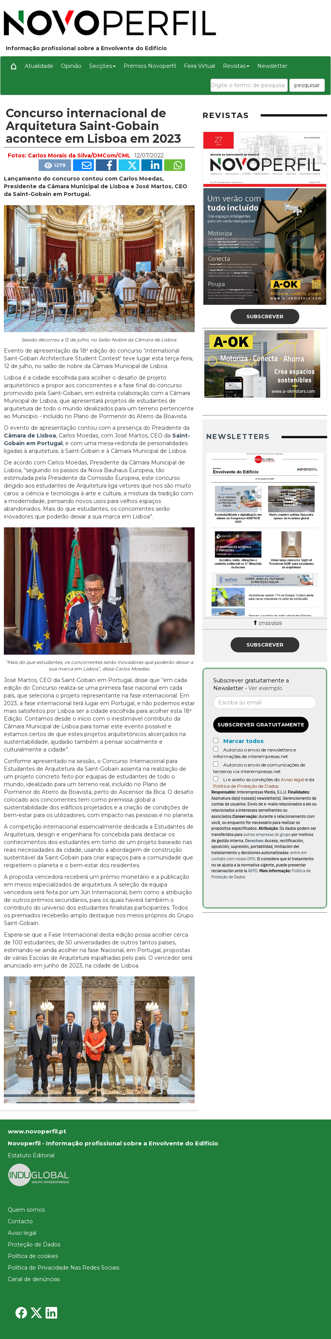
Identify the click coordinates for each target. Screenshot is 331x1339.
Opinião (71, 65)
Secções (102, 65)
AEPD (253, 870)
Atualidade (39, 65)
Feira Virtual (199, 65)
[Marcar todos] (215, 740)
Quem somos (26, 1209)
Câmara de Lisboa (30, 435)
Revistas (236, 65)
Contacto (20, 1221)
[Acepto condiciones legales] (215, 778)
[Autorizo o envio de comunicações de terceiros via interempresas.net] (215, 764)
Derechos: (254, 840)
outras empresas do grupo (267, 834)
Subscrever (264, 316)
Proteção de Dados (34, 1244)
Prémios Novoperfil (150, 65)
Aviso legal (292, 779)
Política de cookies (33, 1256)
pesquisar (307, 85)
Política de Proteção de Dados (245, 786)
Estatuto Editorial (31, 1155)
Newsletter (272, 65)
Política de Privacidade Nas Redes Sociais (63, 1267)
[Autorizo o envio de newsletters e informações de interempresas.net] (215, 748)
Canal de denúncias (34, 1279)
